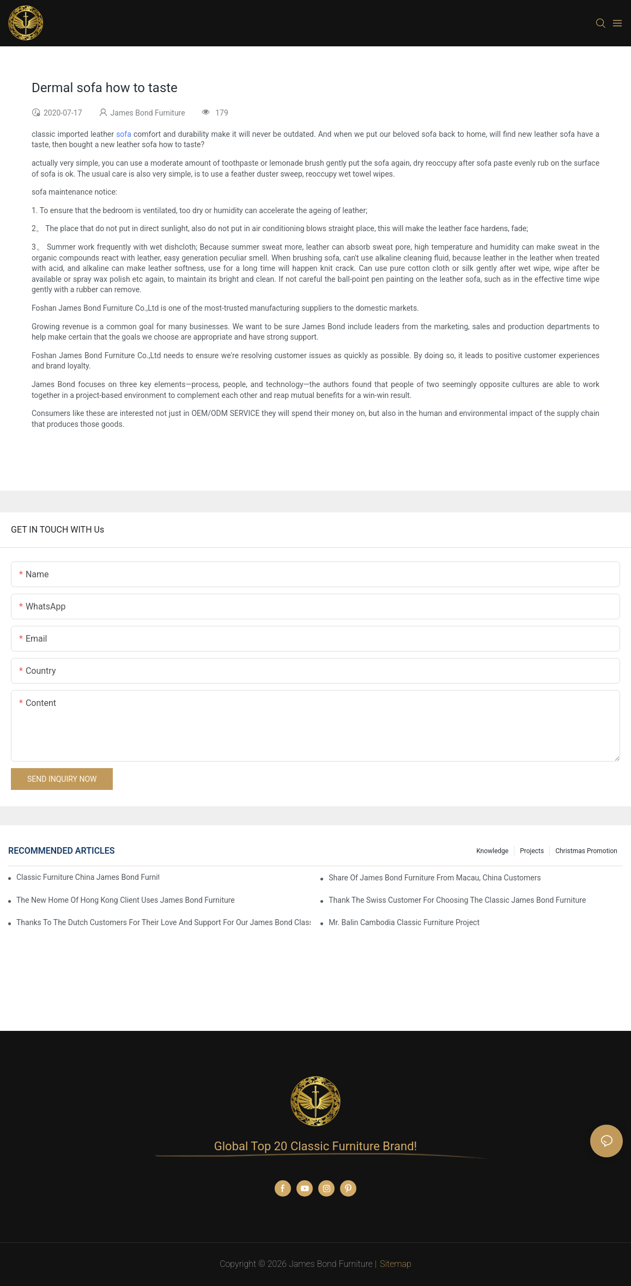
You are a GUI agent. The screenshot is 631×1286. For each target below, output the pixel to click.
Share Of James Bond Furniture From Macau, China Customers (435, 877)
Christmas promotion (586, 851)
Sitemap (395, 1264)
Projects (532, 851)
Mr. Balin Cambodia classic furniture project (404, 922)
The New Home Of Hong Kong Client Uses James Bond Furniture (125, 900)
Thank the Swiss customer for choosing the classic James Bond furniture (457, 900)
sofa (123, 134)
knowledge (492, 851)
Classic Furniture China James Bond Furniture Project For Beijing (87, 877)
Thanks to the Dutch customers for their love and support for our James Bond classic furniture (163, 922)
